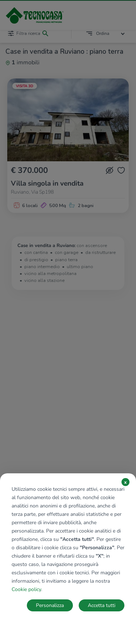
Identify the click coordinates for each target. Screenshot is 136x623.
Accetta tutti (101, 605)
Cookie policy (26, 589)
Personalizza (50, 605)
